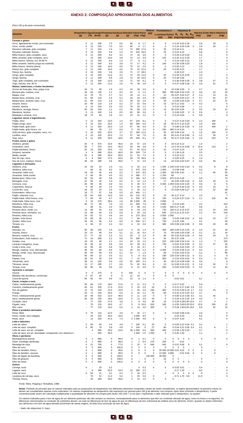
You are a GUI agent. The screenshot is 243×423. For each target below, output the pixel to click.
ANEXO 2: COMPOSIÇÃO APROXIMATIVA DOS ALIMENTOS (121, 15)
